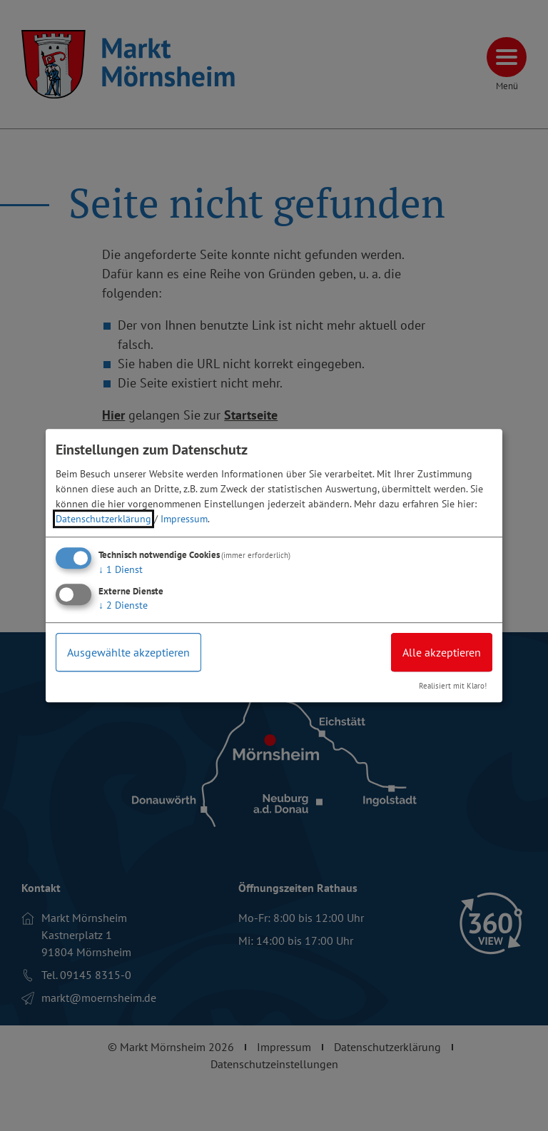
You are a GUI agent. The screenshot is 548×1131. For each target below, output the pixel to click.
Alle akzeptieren (441, 652)
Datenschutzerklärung (103, 518)
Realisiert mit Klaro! (453, 686)
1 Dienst (120, 569)
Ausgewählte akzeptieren (128, 652)
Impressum (184, 518)
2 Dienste (123, 605)
